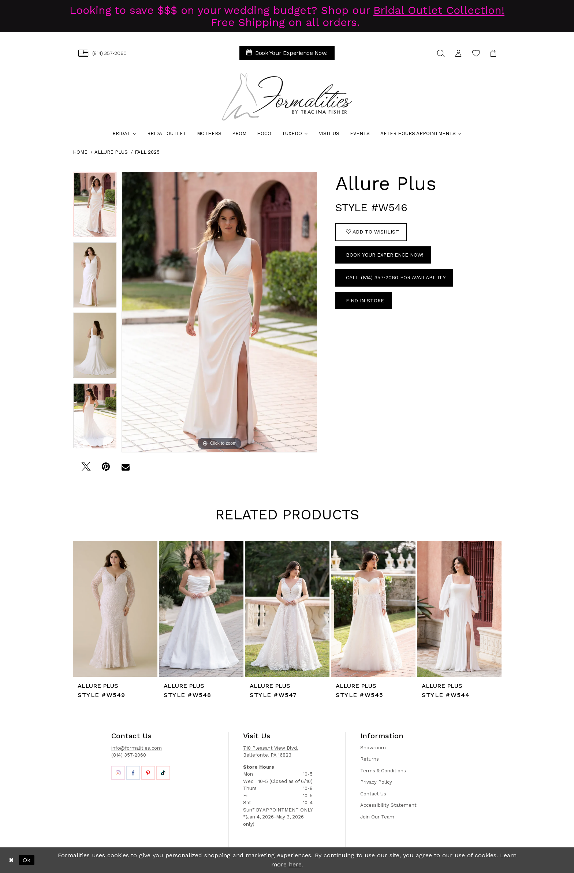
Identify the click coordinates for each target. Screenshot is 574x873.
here (295, 864)
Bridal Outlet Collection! (438, 10)
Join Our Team (377, 817)
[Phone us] (102, 53)
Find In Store (365, 300)
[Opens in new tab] (118, 773)
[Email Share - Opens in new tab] (125, 468)
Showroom (373, 747)
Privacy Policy (376, 782)
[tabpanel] (94, 207)
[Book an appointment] (287, 53)
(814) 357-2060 (128, 755)
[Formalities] (287, 97)
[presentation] (115, 609)
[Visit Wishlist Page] (476, 53)
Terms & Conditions (383, 770)
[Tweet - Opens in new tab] (86, 468)
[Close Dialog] (11, 860)
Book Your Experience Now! (385, 255)
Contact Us (373, 793)
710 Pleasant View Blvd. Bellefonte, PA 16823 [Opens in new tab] (270, 751)
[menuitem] (102, 53)
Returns (369, 759)
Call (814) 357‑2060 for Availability (396, 277)
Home (80, 152)
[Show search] (441, 53)
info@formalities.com (136, 748)
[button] (458, 53)
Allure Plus (111, 152)
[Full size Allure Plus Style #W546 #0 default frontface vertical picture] (219, 312)
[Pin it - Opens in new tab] (105, 468)
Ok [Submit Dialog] (26, 860)
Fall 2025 (147, 152)
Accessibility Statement (388, 805)
